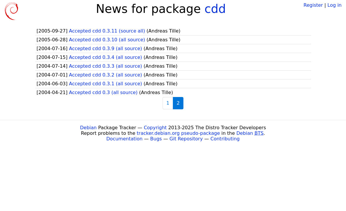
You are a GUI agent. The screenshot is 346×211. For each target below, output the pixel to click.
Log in (335, 5)
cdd (215, 9)
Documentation (124, 139)
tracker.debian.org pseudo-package (178, 133)
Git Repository (186, 139)
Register (313, 5)
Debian (88, 127)
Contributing (225, 139)
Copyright (155, 127)
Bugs (156, 139)
